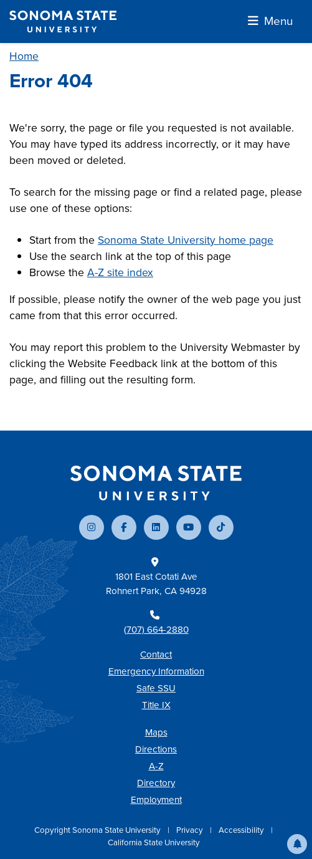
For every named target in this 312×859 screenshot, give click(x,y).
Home (24, 56)
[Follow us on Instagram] (91, 527)
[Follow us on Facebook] (123, 527)
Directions (156, 749)
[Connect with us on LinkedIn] (156, 527)
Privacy (190, 830)
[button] (297, 844)
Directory (156, 783)
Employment (156, 800)
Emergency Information (156, 671)
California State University (154, 842)
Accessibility (242, 830)
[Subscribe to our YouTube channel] (188, 527)
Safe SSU (156, 688)
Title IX (156, 705)
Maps (156, 732)
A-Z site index (120, 272)
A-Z (156, 766)
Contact (156, 654)
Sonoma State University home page (185, 240)
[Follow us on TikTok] (221, 527)
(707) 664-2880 (156, 629)
